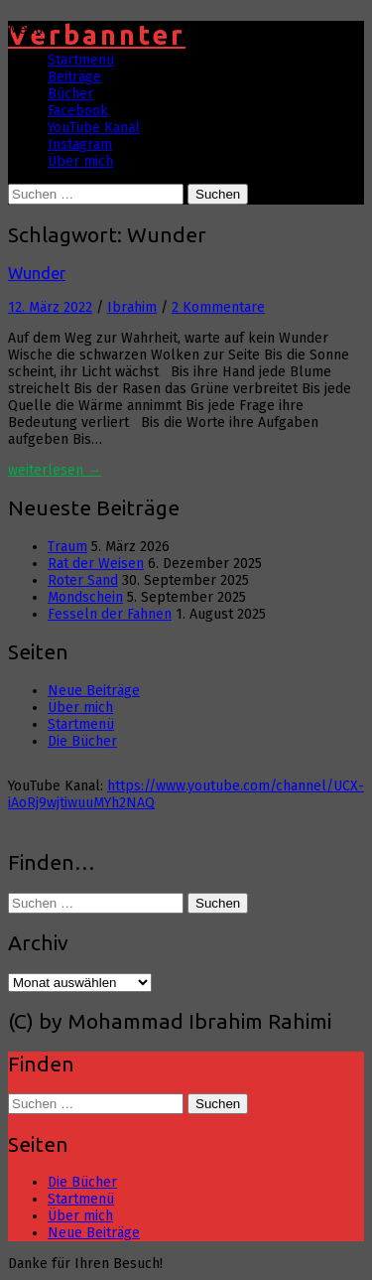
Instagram (80, 144)
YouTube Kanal (94, 127)
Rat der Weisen (96, 563)
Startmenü (81, 60)
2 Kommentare (218, 307)
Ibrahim (132, 307)
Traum (67, 546)
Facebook (78, 110)
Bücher (70, 93)
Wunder (36, 273)
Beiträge (74, 77)
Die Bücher (82, 741)
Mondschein (85, 597)
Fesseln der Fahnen (110, 614)
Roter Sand (83, 580)
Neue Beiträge (94, 690)
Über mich (80, 161)
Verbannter (97, 35)
